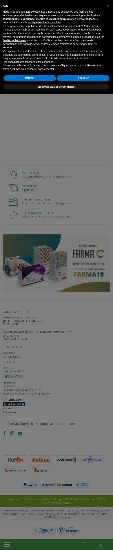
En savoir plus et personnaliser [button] (56, 86)
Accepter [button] (83, 78)
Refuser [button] (29, 78)
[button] (108, 6)
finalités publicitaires (14, 40)
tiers (46, 26)
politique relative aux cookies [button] (44, 22)
